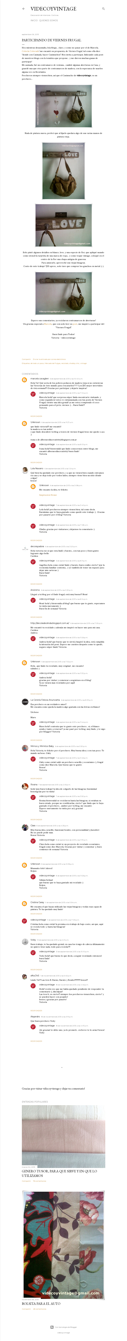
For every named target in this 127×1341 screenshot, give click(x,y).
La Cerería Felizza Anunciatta (45, 700)
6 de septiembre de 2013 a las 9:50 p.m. (71, 746)
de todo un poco (37, 363)
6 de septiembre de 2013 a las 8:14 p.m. (72, 599)
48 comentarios (39, 1309)
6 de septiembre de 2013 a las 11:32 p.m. (72, 673)
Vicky (33, 940)
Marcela (48, 324)
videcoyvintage (47, 393)
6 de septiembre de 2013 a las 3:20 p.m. (61, 546)
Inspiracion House (48, 495)
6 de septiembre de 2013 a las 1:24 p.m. (60, 468)
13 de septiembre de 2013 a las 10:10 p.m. (72, 951)
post (75, 324)
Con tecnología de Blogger (63, 1327)
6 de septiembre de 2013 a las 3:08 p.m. (66, 485)
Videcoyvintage (53, 8)
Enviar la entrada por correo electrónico (49, 359)
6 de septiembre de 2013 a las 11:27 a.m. (57, 422)
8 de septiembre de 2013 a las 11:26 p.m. (72, 876)
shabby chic (74, 363)
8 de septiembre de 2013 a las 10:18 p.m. (57, 864)
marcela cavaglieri (40, 378)
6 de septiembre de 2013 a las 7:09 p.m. (86, 623)
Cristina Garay (37, 902)
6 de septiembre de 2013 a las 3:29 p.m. (57, 590)
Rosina (34, 784)
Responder (36, 416)
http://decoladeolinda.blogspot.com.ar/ (50, 623)
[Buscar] (103, 8)
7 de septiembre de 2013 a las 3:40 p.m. (72, 505)
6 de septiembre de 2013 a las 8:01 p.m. (72, 444)
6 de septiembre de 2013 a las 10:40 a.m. (66, 379)
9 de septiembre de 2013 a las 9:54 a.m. (61, 902)
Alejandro (35, 1016)
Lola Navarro (37, 468)
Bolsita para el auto (41, 1303)
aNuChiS (35, 975)
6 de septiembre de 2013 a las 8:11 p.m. (71, 561)
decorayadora (37, 546)
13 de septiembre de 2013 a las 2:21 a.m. (53, 940)
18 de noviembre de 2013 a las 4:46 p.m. (72, 985)
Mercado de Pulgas (52, 363)
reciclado (64, 363)
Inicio (34, 20)
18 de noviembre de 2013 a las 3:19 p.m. (57, 1017)
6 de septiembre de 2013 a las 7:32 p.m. (57, 662)
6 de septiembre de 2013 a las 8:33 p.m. (77, 700)
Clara (33, 825)
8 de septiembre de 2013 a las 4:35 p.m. (52, 826)
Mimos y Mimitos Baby (42, 746)
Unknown (35, 422)
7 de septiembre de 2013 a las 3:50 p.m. (72, 796)
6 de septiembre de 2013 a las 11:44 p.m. (72, 722)
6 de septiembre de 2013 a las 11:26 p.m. (72, 637)
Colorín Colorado (30, 51)
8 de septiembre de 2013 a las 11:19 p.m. (72, 840)
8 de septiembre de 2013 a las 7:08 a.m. (72, 525)
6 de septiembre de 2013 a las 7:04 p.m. (72, 393)
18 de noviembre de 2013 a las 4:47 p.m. (72, 1026)
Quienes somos (48, 20)
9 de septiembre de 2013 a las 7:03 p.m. (63, 920)
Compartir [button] (26, 359)
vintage (83, 363)
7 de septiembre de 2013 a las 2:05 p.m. (55, 785)
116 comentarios (39, 1181)
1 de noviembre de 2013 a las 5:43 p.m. (56, 976)
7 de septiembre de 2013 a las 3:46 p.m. (72, 758)
